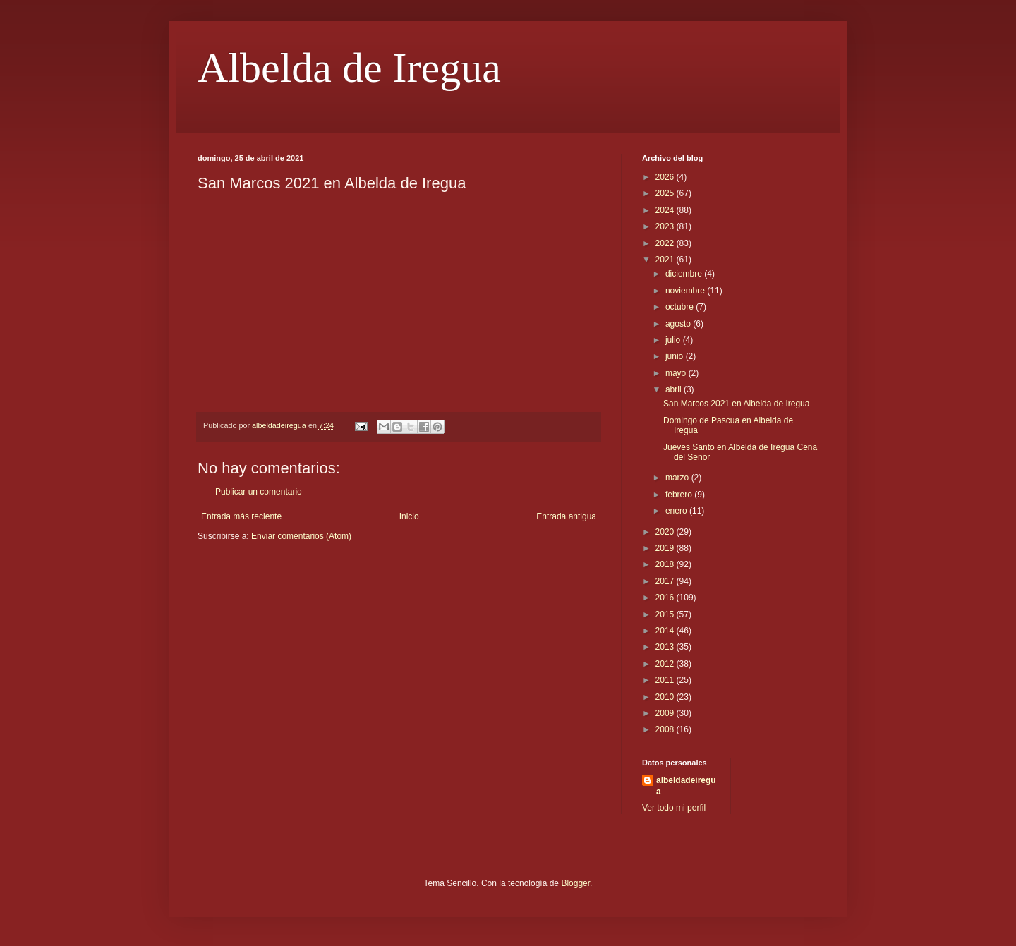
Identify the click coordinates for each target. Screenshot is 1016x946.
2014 (666, 631)
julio (674, 340)
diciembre (684, 274)
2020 (666, 532)
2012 (666, 664)
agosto (679, 324)
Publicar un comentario (258, 492)
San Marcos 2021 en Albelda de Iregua (736, 403)
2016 (666, 597)
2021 (666, 260)
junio (675, 356)
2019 (666, 548)
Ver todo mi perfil (674, 808)
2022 (666, 243)
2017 (666, 581)
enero (677, 511)
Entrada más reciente (241, 516)
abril (674, 389)
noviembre (686, 291)
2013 (666, 647)
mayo (677, 373)
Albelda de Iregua (349, 67)
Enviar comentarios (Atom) (301, 536)
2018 (666, 564)
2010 (666, 697)
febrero (679, 494)
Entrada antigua (566, 516)
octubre (680, 307)
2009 (666, 713)
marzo (678, 478)
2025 (666, 193)
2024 (666, 210)
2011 (666, 680)
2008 (666, 729)
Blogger (575, 883)
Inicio (409, 516)
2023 (666, 226)
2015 (666, 614)
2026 (666, 177)
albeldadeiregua (686, 786)
